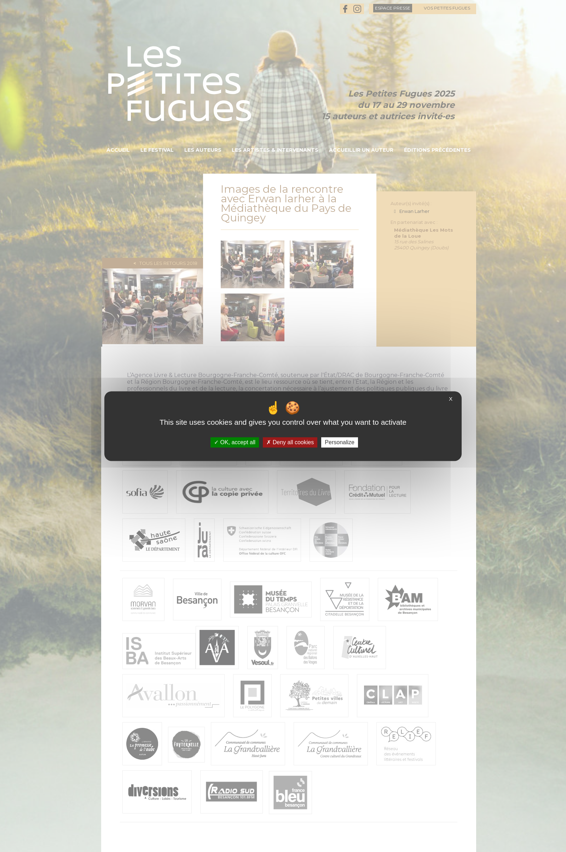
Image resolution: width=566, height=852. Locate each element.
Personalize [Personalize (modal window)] (339, 442)
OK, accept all (234, 442)
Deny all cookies (290, 442)
